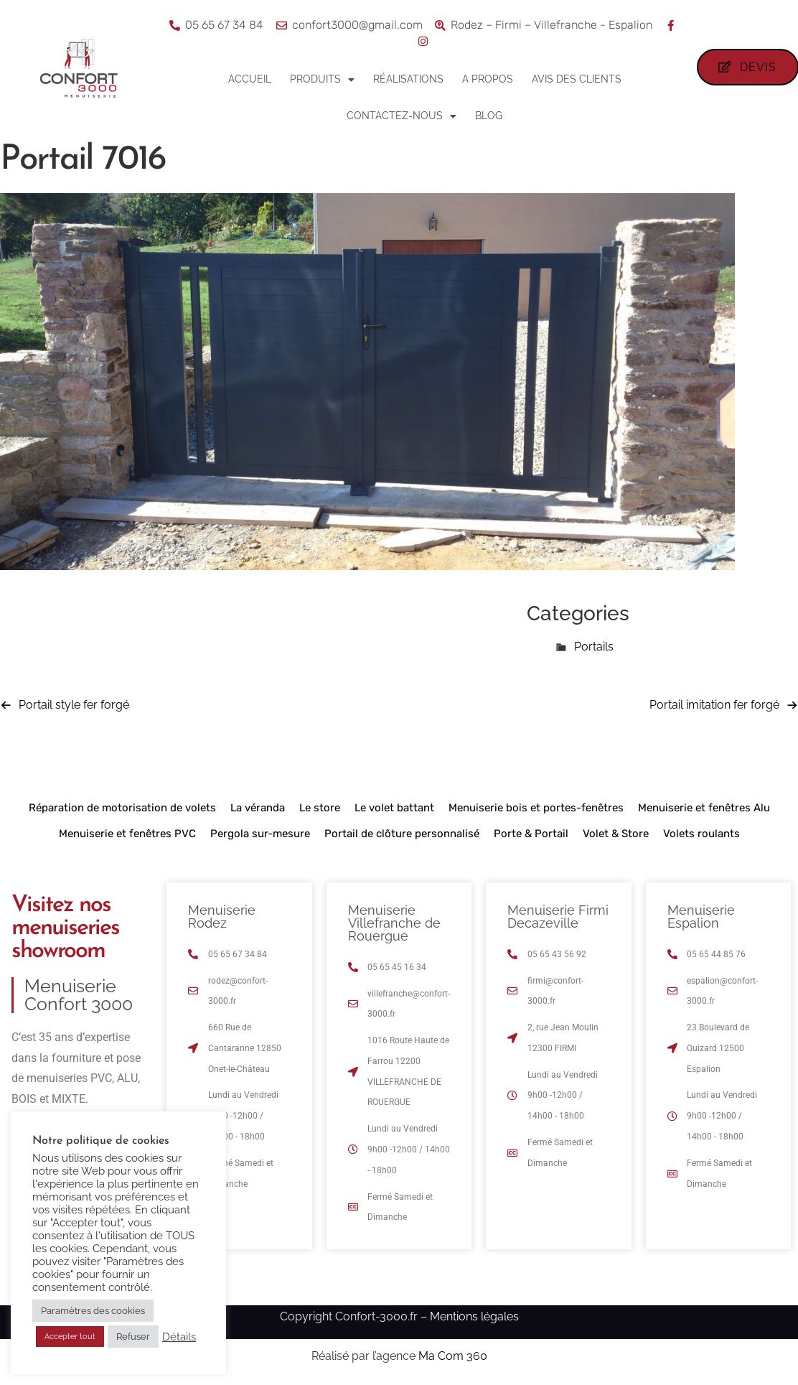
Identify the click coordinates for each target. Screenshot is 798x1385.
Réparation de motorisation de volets (122, 807)
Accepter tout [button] (69, 1336)
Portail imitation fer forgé (714, 705)
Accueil (249, 79)
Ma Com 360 (452, 1356)
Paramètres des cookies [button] (93, 1310)
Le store (319, 807)
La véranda (257, 807)
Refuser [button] (133, 1336)
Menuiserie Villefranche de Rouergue (394, 923)
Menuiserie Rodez (221, 917)
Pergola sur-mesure (260, 833)
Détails (179, 1336)
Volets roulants (701, 833)
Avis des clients (576, 79)
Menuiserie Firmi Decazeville (558, 917)
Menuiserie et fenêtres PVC (127, 833)
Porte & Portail (531, 833)
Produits (322, 79)
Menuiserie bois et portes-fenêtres (536, 807)
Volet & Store (616, 833)
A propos (487, 79)
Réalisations (408, 79)
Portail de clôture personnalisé (401, 833)
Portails (594, 646)
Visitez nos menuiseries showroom (65, 928)
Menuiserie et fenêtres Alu (704, 807)
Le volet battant (394, 807)
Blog (488, 115)
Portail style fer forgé (74, 705)
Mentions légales (474, 1316)
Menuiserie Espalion (701, 917)
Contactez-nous (401, 116)
